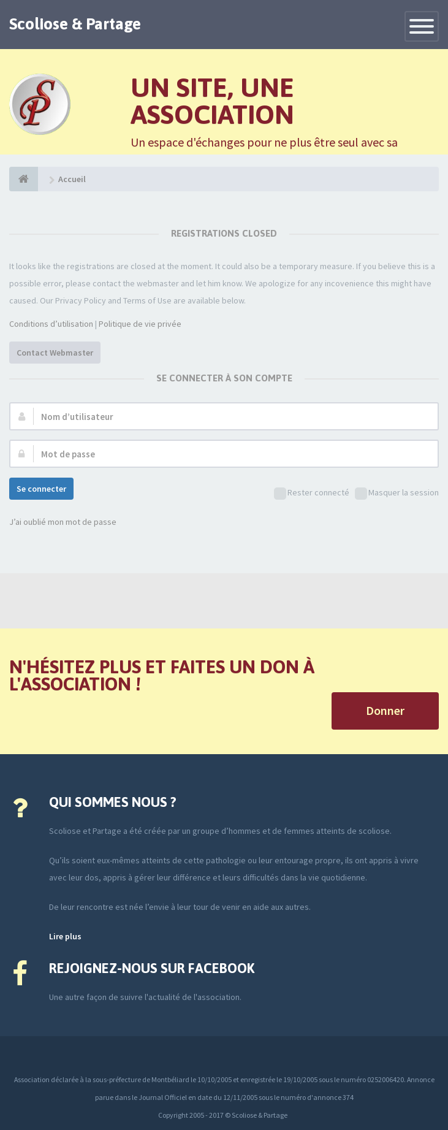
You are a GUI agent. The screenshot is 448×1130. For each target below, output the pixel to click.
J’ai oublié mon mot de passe (62, 521)
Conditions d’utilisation (51, 323)
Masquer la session (397, 493)
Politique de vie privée (140, 323)
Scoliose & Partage (75, 24)
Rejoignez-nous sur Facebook (151, 968)
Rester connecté (311, 493)
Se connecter (41, 488)
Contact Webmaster (55, 352)
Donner (385, 710)
